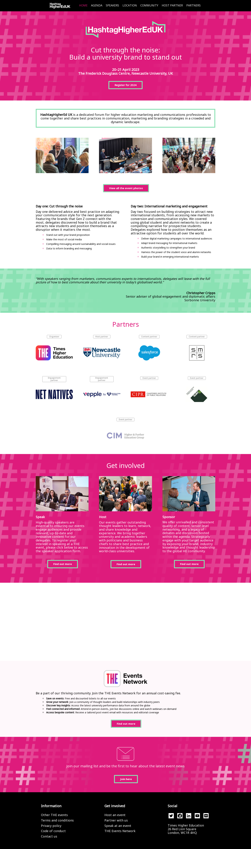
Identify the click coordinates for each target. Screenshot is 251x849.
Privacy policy (51, 826)
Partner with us (116, 820)
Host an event (115, 815)
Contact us (49, 836)
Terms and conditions (57, 820)
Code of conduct (53, 831)
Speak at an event (117, 826)
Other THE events (54, 815)
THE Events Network (119, 831)
